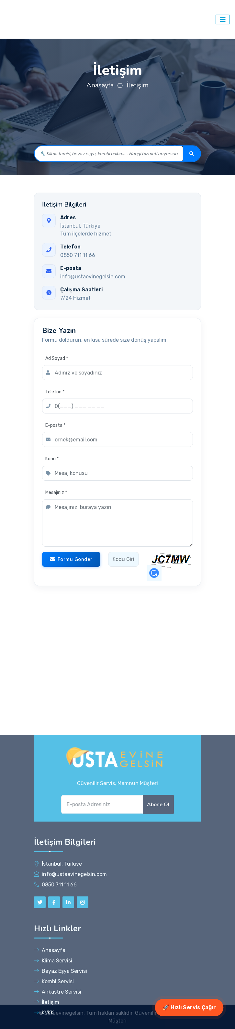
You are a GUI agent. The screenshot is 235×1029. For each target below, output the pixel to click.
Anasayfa (100, 85)
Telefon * (54, 392)
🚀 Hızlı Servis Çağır (189, 1007)
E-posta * (55, 425)
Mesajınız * (56, 492)
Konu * (52, 459)
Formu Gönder (71, 559)
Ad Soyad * (56, 358)
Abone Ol (158, 987)
